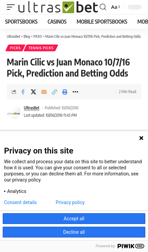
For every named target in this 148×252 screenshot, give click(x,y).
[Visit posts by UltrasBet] (14, 112)
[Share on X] (33, 91)
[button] (12, 7)
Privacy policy (70, 202)
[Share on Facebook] (23, 91)
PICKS (15, 48)
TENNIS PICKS (40, 48)
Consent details (20, 202)
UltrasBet (32, 107)
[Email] (44, 91)
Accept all (74, 218)
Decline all (74, 232)
